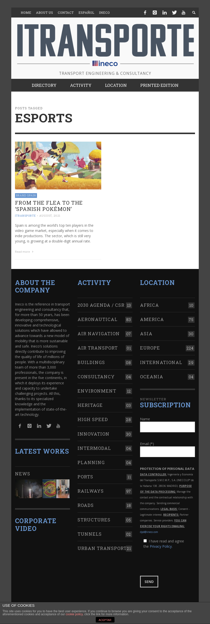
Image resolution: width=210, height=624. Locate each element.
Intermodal (94, 447)
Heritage (90, 405)
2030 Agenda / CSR (101, 304)
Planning (91, 462)
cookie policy (74, 614)
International (161, 362)
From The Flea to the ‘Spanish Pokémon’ (49, 205)
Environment (97, 390)
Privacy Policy (161, 545)
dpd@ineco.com (149, 531)
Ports (85, 476)
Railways (91, 490)
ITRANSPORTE (25, 215)
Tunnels (90, 533)
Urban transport (102, 548)
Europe (150, 347)
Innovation (94, 433)
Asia (146, 333)
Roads (86, 505)
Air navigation (99, 333)
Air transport (98, 347)
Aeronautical (98, 319)
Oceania (151, 376)
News (22, 473)
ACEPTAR (104, 619)
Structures (94, 519)
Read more (24, 251)
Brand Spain (26, 195)
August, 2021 (49, 215)
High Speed (93, 419)
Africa (149, 304)
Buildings (91, 362)
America (152, 319)
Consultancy (96, 376)
